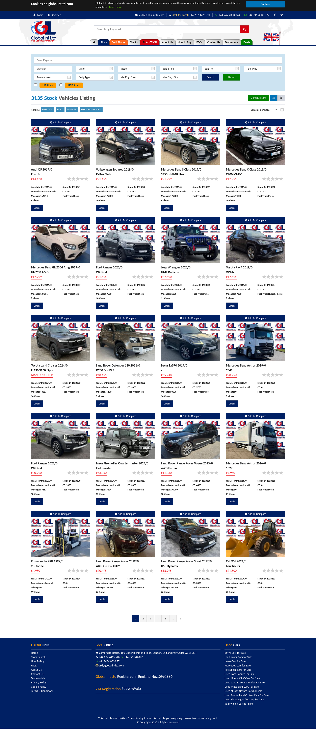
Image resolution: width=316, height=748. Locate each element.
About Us (167, 42)
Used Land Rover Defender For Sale (245, 682)
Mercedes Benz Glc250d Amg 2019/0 (55, 267)
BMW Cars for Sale (235, 653)
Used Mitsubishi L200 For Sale (242, 686)
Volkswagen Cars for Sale (239, 703)
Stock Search (38, 657)
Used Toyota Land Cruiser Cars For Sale (247, 695)
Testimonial (231, 42)
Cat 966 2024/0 (236, 561)
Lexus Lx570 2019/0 (174, 365)
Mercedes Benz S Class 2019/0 (181, 169)
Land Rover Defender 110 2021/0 (118, 365)
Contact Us (213, 42)
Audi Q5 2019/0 (41, 169)
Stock (104, 42)
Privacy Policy (39, 682)
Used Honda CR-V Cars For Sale (242, 678)
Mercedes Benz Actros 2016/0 (246, 463)
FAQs (199, 42)
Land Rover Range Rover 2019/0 (117, 561)
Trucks (134, 42)
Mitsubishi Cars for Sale (238, 670)
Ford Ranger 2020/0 (109, 267)
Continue (265, 4)
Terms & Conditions (42, 691)
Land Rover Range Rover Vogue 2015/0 (187, 463)
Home (34, 653)
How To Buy (38, 661)
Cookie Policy (38, 686)
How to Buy (184, 42)
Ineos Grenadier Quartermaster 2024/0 (122, 463)
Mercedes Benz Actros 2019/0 (246, 365)
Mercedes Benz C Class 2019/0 (246, 169)
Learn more (115, 6)
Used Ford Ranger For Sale (240, 674)
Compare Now (258, 97)
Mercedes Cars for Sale (238, 665)
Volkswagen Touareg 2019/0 (115, 169)
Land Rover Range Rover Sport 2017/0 (186, 561)
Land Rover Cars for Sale (238, 657)
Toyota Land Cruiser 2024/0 (49, 365)
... (173, 618)
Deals (246, 42)
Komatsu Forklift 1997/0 (47, 561)
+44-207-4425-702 (189, 15)
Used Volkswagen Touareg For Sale (244, 699)
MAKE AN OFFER (42, 375)
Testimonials (38, 678)
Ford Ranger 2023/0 (44, 463)
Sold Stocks (118, 42)
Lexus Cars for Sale (235, 661)
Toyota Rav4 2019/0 (239, 267)
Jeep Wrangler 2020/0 (175, 267)
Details (37, 207)
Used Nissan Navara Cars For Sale (243, 691)
